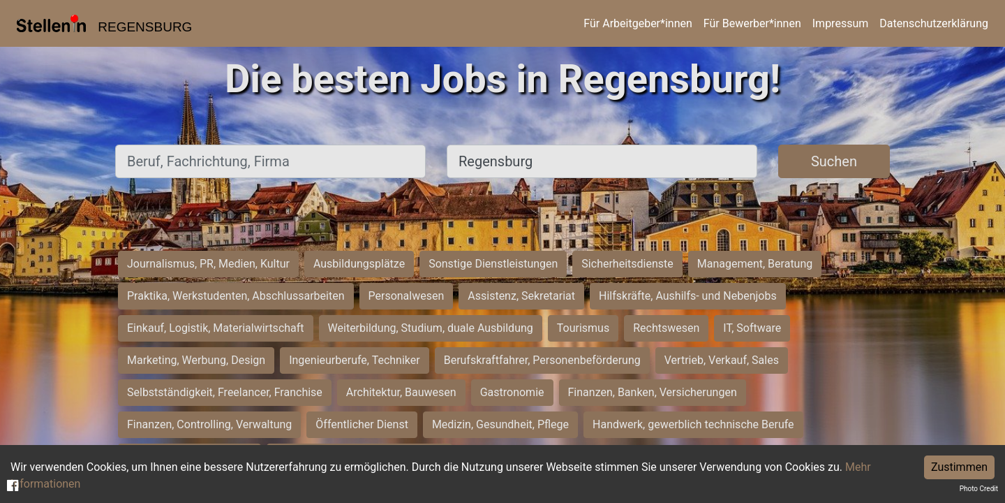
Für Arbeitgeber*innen (637, 23)
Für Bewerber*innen (752, 23)
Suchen (834, 161)
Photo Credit (979, 489)
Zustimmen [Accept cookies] (959, 467)
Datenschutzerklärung (933, 23)
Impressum (840, 23)
